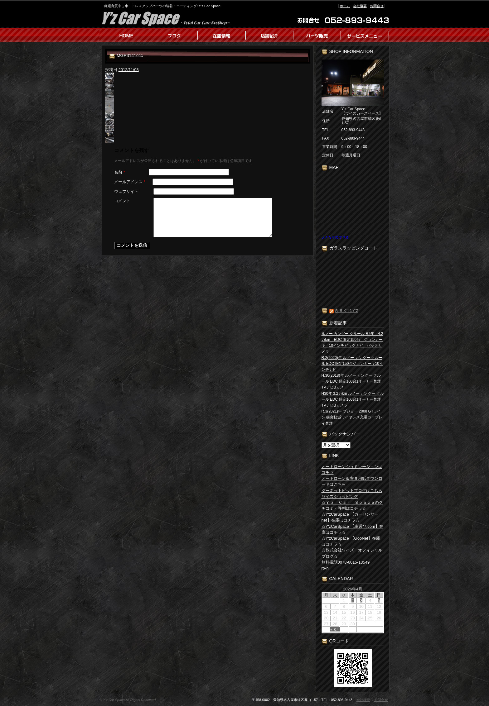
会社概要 (360, 6)
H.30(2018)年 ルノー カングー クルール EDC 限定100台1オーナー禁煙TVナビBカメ (351, 381)
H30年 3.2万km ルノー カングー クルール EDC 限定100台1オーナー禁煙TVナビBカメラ (353, 399)
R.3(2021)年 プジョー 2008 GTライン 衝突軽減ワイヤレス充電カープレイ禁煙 (352, 417)
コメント (122, 200)
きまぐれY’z (346, 310)
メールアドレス (129, 181)
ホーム (345, 6)
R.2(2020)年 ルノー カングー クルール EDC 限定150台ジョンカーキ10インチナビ (352, 363)
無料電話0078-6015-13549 (346, 562)
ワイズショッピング (340, 496)
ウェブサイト (126, 191)
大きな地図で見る (335, 237)
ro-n (325, 568)
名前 (119, 172)
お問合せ (377, 6)
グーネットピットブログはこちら (352, 490)
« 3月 (335, 629)
